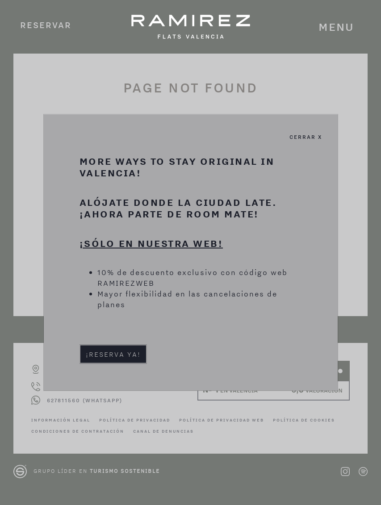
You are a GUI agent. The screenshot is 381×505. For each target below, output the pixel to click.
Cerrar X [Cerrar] (305, 136)
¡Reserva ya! (113, 353)
